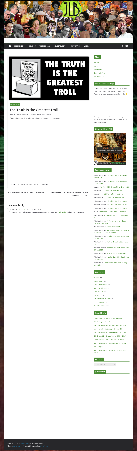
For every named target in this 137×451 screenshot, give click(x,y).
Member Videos (99, 288)
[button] (24, 46)
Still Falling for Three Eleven (112, 190)
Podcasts (97, 295)
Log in (96, 66)
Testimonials (44, 46)
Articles (96, 278)
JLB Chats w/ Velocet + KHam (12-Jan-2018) (25, 192)
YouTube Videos (14, 105)
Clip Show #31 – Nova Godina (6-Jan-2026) (109, 339)
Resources (18, 46)
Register (97, 62)
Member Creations (100, 285)
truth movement (46, 114)
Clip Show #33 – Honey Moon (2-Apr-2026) (115, 187)
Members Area (59, 46)
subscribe (62, 212)
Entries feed (98, 69)
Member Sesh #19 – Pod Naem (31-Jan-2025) (110, 325)
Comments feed (99, 73)
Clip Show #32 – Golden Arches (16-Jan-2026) (110, 336)
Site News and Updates (102, 299)
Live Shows (98, 281)
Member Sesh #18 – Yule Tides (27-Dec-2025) (110, 332)
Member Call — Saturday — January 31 (113, 212)
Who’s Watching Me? (114, 227)
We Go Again (98, 347)
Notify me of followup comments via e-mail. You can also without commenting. (46, 212)
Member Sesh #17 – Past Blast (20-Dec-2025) (110, 343)
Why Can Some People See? (116, 253)
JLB (12, 114)
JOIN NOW (32, 46)
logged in (21, 209)
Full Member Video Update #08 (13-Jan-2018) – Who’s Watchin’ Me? (71, 194)
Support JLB (75, 46)
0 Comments (31, 114)
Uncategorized (99, 302)
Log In (86, 46)
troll (39, 114)
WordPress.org (99, 76)
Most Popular (98, 292)
